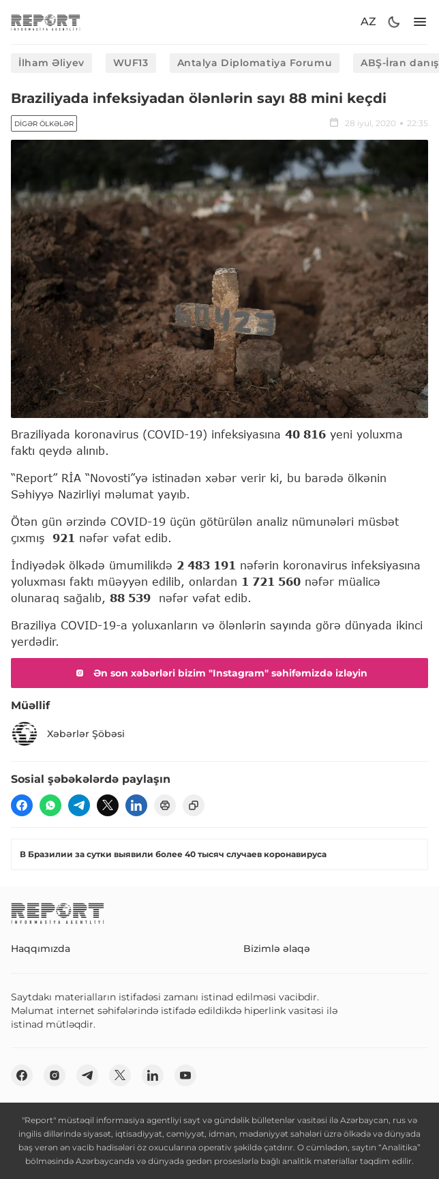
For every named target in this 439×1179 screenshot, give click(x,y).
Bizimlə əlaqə (276, 948)
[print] (165, 805)
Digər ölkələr (44, 123)
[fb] (22, 805)
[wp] (50, 805)
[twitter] (108, 805)
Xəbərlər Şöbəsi (68, 733)
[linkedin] (136, 805)
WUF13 (131, 63)
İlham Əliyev (51, 63)
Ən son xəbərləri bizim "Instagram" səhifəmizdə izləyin (219, 673)
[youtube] (185, 1075)
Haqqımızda (40, 948)
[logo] (45, 22)
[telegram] (79, 805)
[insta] (54, 1075)
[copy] (194, 805)
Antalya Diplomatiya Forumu (255, 63)
